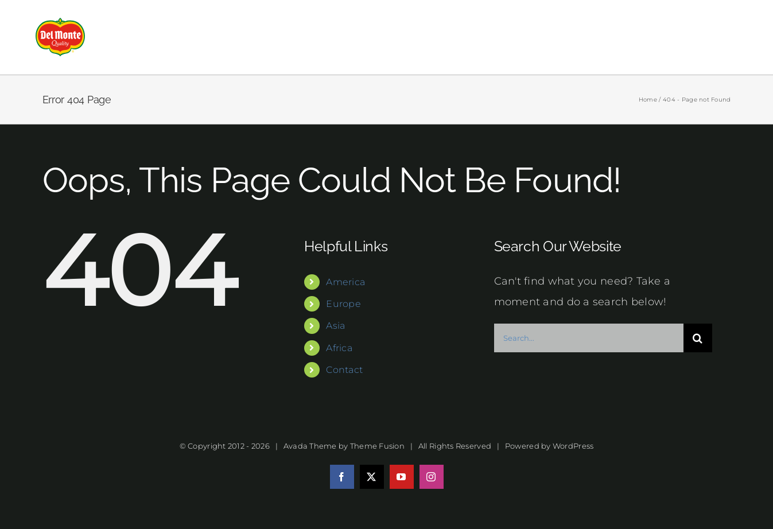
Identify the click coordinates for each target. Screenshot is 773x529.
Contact (344, 369)
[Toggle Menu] (728, 37)
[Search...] (588, 338)
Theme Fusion (377, 445)
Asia (335, 325)
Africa (339, 348)
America (345, 282)
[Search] (697, 338)
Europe (343, 303)
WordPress (573, 445)
